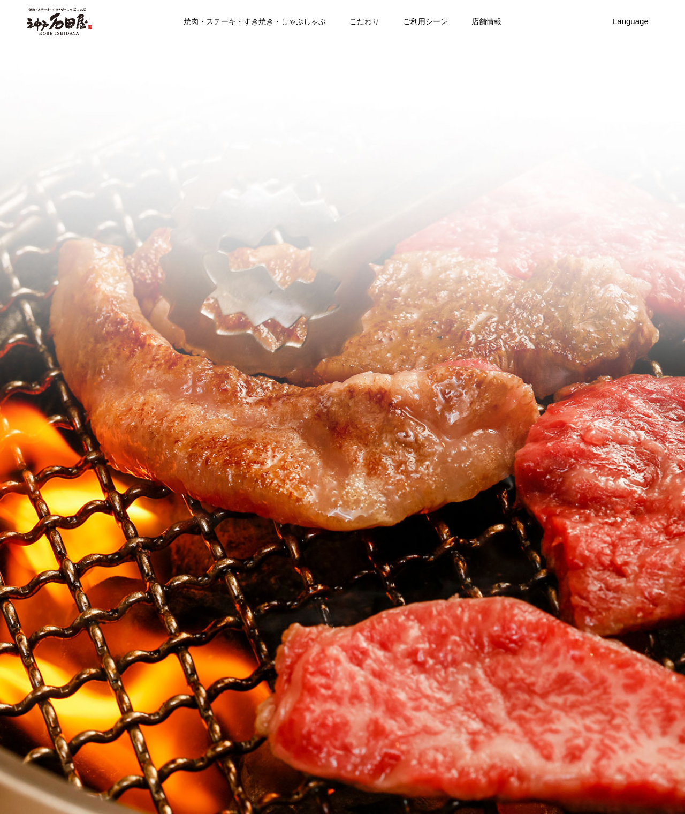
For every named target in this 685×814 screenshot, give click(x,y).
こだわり (364, 21)
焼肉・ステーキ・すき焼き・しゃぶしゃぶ (255, 21)
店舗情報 (486, 21)
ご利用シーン (425, 21)
